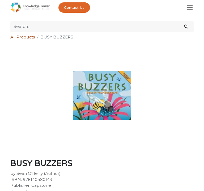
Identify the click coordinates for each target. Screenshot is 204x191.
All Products (22, 37)
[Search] (186, 26)
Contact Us (74, 7)
